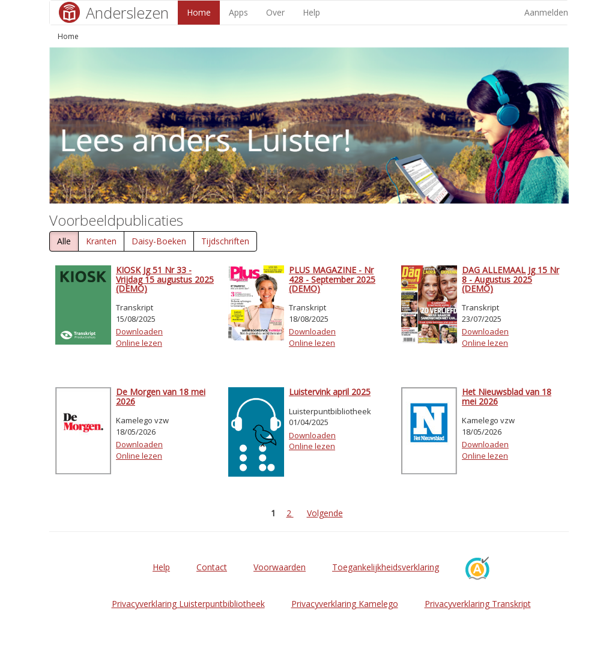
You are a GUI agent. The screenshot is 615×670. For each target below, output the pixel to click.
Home (199, 12)
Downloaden (139, 331)
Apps (238, 12)
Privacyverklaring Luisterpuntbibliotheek (188, 603)
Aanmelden (546, 12)
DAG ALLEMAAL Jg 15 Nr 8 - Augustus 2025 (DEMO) (510, 279)
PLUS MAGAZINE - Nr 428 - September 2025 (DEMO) (332, 279)
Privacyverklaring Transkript (478, 603)
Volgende (325, 513)
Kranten (101, 241)
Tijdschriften (225, 241)
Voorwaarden (279, 567)
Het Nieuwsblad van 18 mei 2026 (506, 396)
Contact (211, 567)
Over (275, 12)
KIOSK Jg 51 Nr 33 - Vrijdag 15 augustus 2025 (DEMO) (165, 279)
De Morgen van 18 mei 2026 (160, 396)
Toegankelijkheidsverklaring (385, 567)
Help (311, 12)
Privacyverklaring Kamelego (344, 603)
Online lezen (139, 342)
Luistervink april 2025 (330, 391)
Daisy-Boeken (159, 241)
